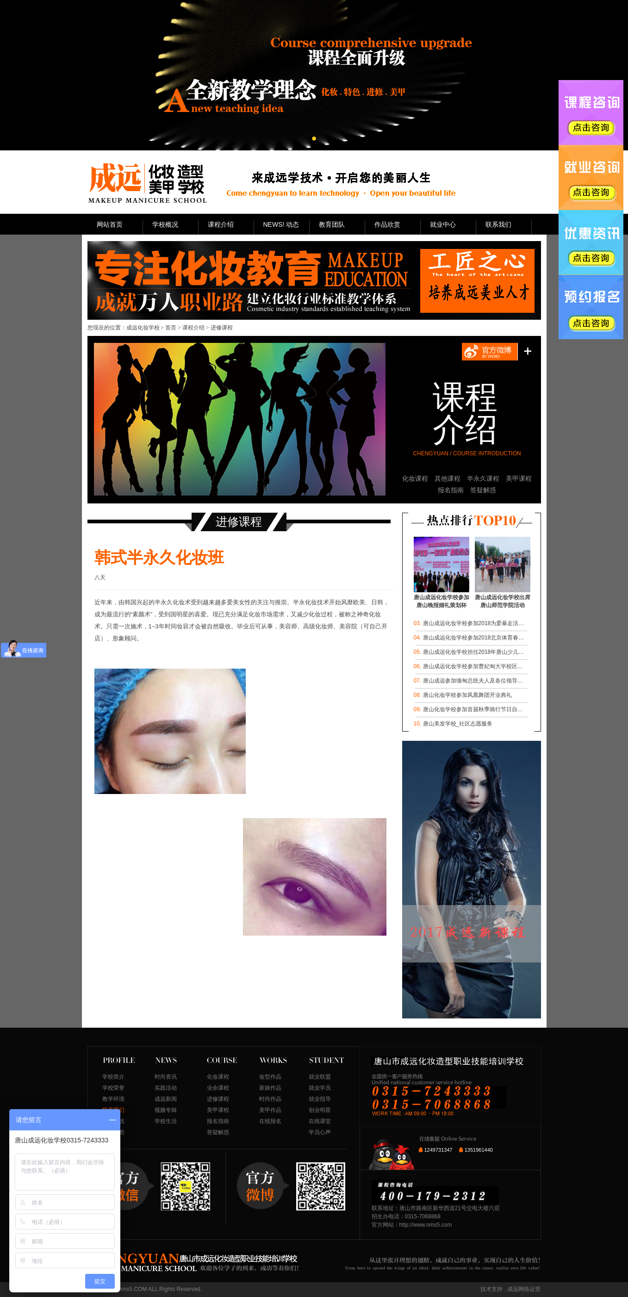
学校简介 (113, 1077)
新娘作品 (270, 1088)
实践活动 (166, 1088)
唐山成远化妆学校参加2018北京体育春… (473, 637)
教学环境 (113, 1099)
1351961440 (479, 1150)
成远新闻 (166, 1099)
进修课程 (218, 1099)
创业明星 (320, 1110)
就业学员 (320, 1088)
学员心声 (320, 1132)
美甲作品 (270, 1110)
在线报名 (270, 1121)
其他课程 (447, 478)
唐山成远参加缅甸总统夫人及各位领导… (473, 680)
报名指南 (451, 490)
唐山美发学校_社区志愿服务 (458, 723)
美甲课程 (519, 478)
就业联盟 (320, 1077)
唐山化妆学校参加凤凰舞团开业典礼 (467, 695)
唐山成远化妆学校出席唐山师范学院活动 (502, 598)
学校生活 (166, 1121)
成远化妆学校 (143, 327)
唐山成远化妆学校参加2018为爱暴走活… (473, 623)
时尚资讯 (166, 1077)
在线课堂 (320, 1121)
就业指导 (320, 1099)
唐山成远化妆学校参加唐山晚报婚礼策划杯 (441, 598)
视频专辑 (166, 1110)
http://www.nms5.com (425, 1225)
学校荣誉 (113, 1088)
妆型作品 (270, 1077)
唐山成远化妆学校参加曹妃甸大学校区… (473, 666)
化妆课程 (415, 478)
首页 (170, 327)
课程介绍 (193, 327)
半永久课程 (483, 478)
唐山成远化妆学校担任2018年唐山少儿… (473, 652)
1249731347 (438, 1150)
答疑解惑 (483, 490)
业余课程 (218, 1088)
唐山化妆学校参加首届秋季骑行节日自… (473, 709)
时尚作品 (270, 1099)
